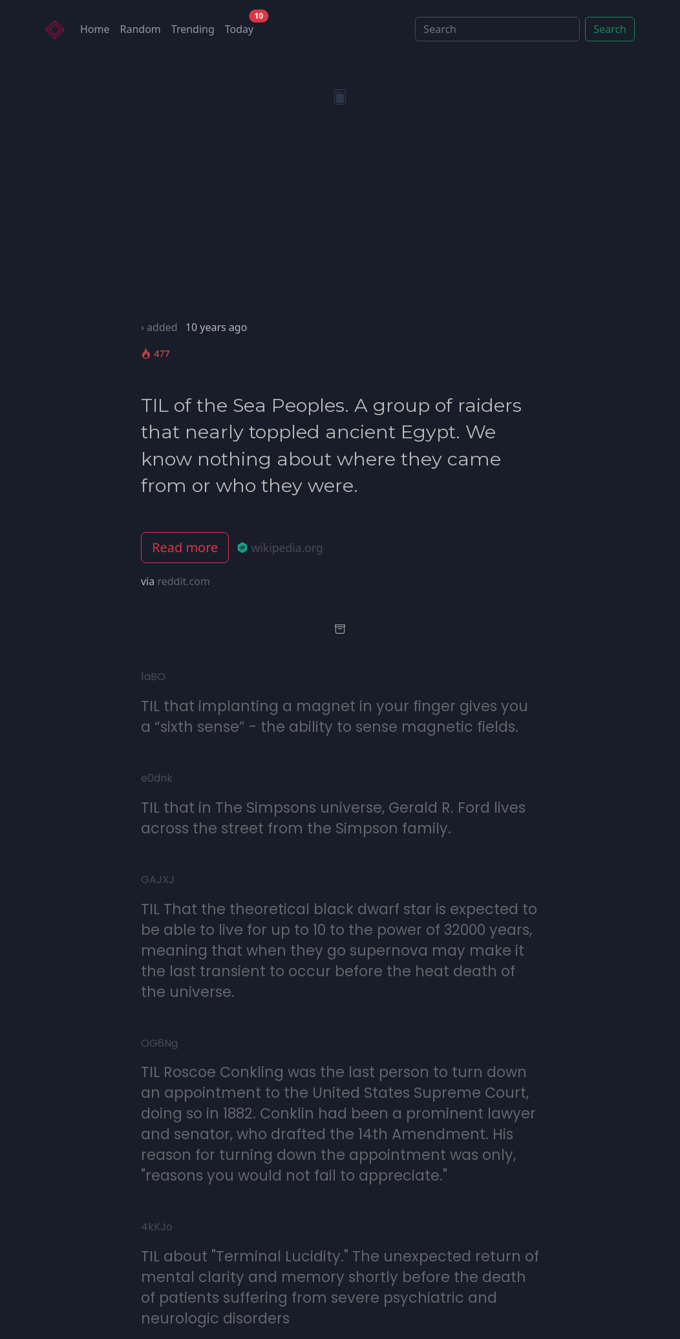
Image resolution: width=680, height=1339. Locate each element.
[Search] (497, 29)
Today (242, 26)
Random (140, 29)
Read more (185, 547)
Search (609, 29)
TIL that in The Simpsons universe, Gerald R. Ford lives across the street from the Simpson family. (333, 818)
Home (95, 29)
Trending (193, 29)
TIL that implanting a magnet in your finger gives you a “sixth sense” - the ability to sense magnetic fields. (334, 716)
